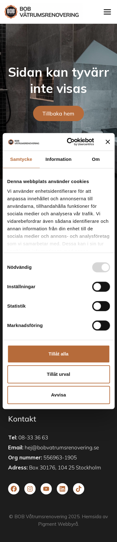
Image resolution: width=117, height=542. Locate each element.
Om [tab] (96, 159)
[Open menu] (108, 11)
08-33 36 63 (33, 437)
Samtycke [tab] (21, 159)
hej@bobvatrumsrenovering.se (62, 447)
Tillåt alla (59, 353)
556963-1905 (60, 457)
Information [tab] (59, 159)
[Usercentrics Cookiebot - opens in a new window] (70, 142)
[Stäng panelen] (107, 142)
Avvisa (58, 394)
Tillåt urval (58, 374)
